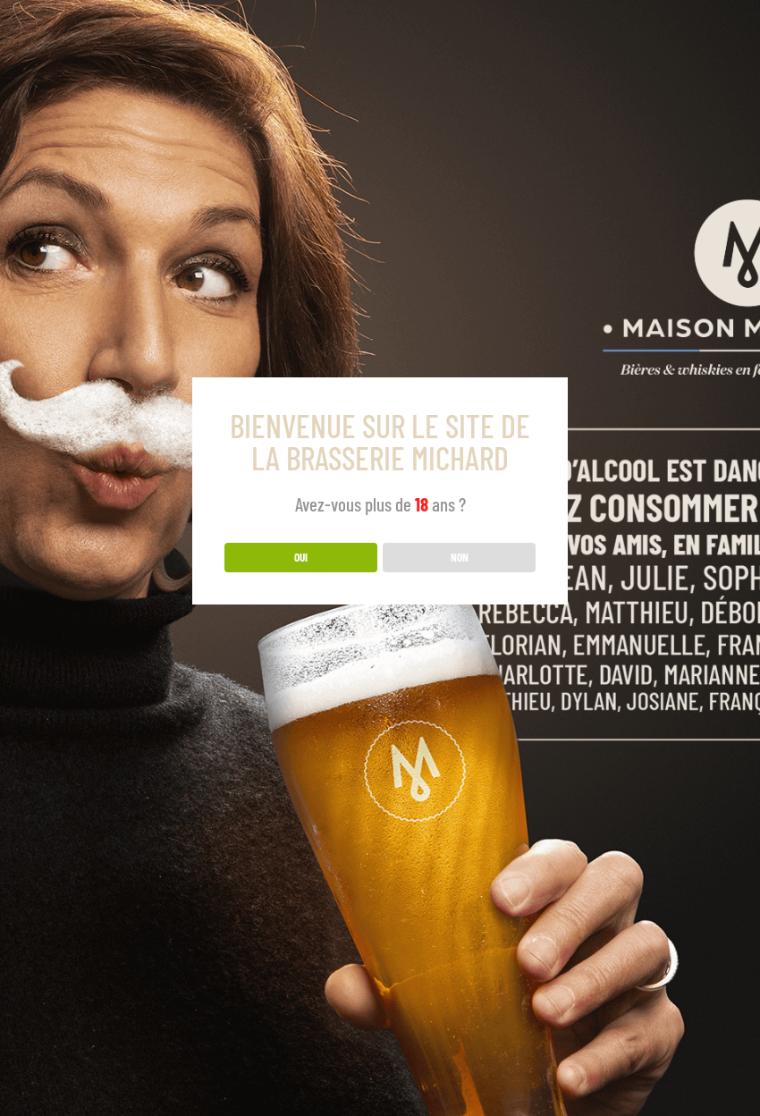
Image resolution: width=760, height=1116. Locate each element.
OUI (301, 557)
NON (460, 557)
